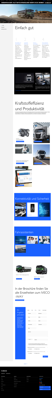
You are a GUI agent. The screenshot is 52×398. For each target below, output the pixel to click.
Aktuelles (28, 379)
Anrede (28, 310)
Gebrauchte (15, 386)
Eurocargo (2, 381)
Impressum (3, 373)
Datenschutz (8, 373)
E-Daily (2, 379)
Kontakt (41, 389)
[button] (47, 82)
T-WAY (3, 25)
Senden (45, 356)
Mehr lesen (17, 242)
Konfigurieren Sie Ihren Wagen (17, 381)
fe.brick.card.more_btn (20, 141)
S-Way (2, 383)
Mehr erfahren (18, 278)
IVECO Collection (16, 383)
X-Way (2, 386)
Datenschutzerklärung (35, 343)
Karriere (27, 381)
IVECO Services (15, 379)
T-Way (2, 388)
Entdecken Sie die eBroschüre (20, 300)
